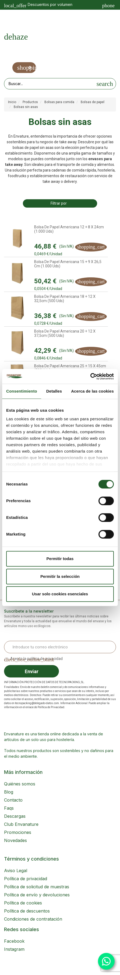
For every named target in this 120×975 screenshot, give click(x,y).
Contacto (13, 800)
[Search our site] (49, 83)
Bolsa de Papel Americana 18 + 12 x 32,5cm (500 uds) (65, 299)
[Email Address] (60, 647)
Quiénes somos (19, 784)
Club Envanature (21, 824)
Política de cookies (23, 903)
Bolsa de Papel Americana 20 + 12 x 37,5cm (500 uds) (65, 333)
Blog (8, 792)
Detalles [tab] (54, 391)
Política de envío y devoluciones (37, 894)
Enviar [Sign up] (31, 671)
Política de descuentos (27, 911)
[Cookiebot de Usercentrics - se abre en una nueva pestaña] (90, 376)
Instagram (14, 949)
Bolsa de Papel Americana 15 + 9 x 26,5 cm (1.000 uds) (67, 264)
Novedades (15, 840)
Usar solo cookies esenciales (60, 594)
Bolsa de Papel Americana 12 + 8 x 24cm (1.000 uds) (69, 229)
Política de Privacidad (51, 707)
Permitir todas (60, 558)
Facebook (14, 941)
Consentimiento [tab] (21, 391)
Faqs (9, 808)
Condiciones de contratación (33, 919)
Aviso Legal (15, 870)
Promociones (17, 832)
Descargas (15, 816)
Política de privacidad (25, 878)
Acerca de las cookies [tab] (92, 391)
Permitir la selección (60, 576)
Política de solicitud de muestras (36, 886)
